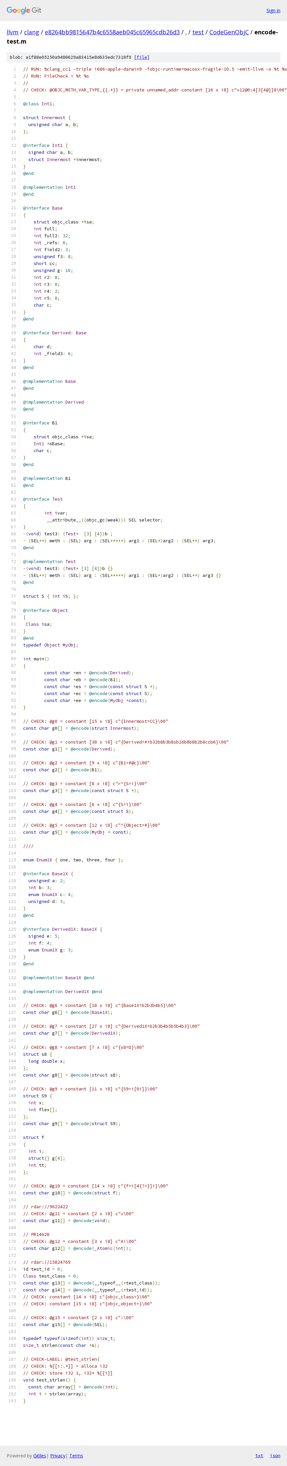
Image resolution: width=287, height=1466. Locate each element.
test (198, 32)
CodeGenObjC (229, 32)
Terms (76, 1455)
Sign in (273, 10)
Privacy (57, 1455)
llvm (12, 32)
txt (259, 1455)
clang (31, 32)
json (275, 1455)
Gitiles (39, 1455)
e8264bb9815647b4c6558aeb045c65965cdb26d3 (112, 32)
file (142, 57)
